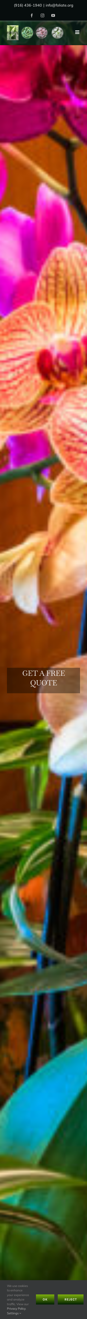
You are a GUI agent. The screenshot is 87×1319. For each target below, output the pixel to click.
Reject (70, 1299)
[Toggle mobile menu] (77, 32)
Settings (14, 1313)
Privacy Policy (16, 1308)
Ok (45, 1299)
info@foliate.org (59, 5)
